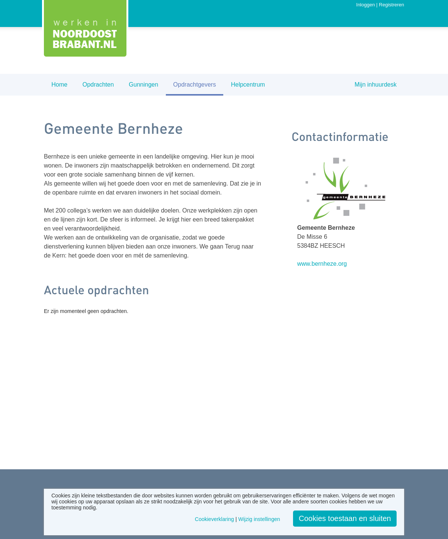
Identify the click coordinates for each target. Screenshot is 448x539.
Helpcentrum (248, 84)
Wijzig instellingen (259, 519)
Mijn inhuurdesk (376, 84)
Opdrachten (98, 84)
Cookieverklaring (214, 519)
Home (59, 84)
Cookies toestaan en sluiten (345, 518)
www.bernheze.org (322, 264)
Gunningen (143, 84)
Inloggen (365, 4)
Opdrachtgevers (194, 84)
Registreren (391, 4)
